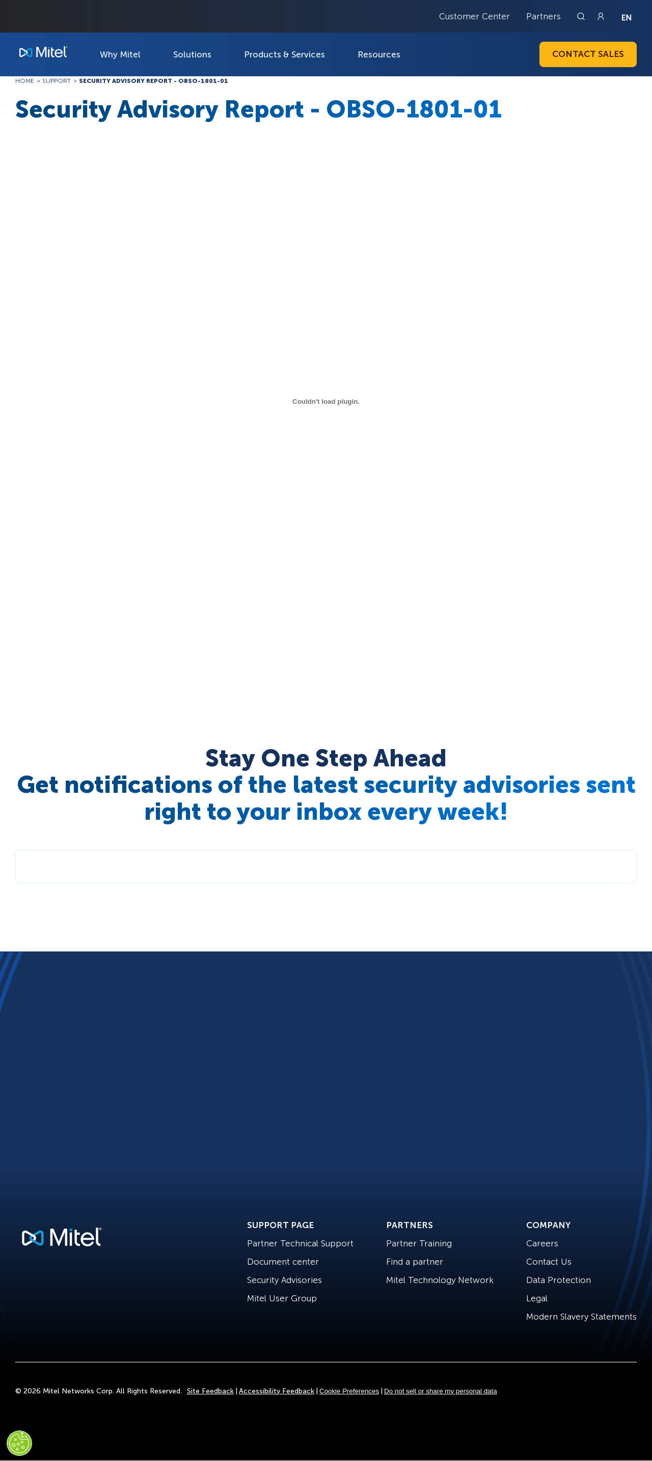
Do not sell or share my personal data (440, 1391)
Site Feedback (210, 1391)
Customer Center (474, 16)
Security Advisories (284, 1280)
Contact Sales (588, 54)
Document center (283, 1262)
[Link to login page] (600, 16)
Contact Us (549, 1262)
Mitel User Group (282, 1298)
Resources (379, 54)
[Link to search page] (582, 16)
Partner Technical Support (300, 1243)
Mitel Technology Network (440, 1280)
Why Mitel (120, 54)
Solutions (192, 54)
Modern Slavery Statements (581, 1316)
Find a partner (414, 1262)
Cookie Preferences (349, 1391)
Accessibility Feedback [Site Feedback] (276, 1391)
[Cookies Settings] (19, 1443)
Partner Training (419, 1243)
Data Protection (558, 1280)
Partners (543, 16)
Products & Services (284, 54)
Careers (542, 1243)
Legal (537, 1298)
